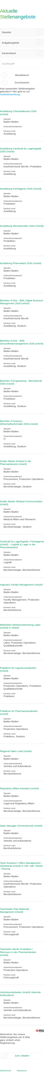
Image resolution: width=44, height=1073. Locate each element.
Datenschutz (5, 1071)
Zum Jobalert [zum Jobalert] (22, 1055)
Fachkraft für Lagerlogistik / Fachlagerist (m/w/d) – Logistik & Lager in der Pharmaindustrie (22, 544)
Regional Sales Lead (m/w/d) (16, 751)
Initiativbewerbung (10, 94)
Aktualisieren (22, 75)
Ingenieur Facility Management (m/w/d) (21, 584)
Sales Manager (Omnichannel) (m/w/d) (21, 825)
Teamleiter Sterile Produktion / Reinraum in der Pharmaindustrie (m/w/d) (18, 952)
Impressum (22, 1071)
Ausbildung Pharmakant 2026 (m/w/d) (20, 263)
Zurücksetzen (22, 82)
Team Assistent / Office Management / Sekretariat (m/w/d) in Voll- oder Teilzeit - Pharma (21, 866)
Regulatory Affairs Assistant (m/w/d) (19, 788)
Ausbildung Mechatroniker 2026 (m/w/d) (22, 226)
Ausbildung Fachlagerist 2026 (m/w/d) (20, 188)
